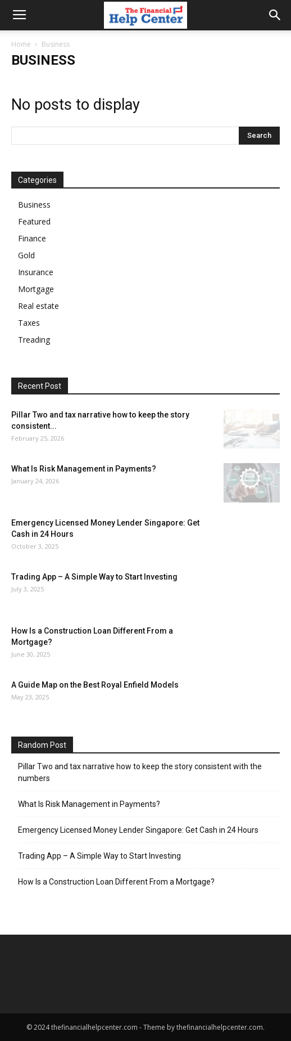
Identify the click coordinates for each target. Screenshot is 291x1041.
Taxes (29, 322)
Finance (32, 238)
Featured (34, 221)
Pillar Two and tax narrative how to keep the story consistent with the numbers (140, 772)
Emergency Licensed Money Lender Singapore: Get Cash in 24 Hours (138, 829)
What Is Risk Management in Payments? (83, 468)
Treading (34, 339)
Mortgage (36, 289)
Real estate (38, 305)
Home (21, 44)
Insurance (35, 272)
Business (34, 204)
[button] (275, 15)
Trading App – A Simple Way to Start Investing (94, 576)
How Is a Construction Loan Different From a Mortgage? (116, 881)
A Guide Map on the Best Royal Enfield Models (95, 684)
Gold (26, 255)
